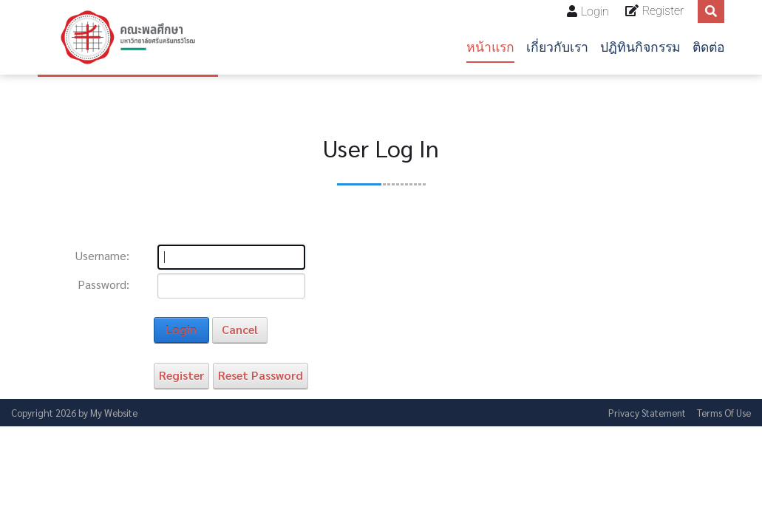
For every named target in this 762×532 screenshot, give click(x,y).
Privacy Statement (647, 412)
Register (663, 11)
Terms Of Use (724, 412)
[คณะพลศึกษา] (128, 37)
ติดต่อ (709, 47)
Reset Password (260, 375)
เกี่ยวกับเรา (557, 47)
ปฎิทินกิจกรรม (640, 47)
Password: (103, 284)
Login (595, 11)
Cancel (240, 329)
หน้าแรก (490, 47)
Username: (102, 255)
